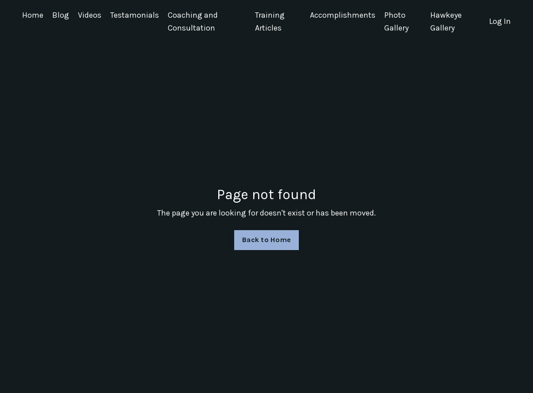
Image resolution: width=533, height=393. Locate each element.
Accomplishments (342, 15)
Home (32, 15)
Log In (500, 21)
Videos (89, 15)
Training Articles (270, 21)
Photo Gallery (396, 21)
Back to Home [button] (266, 239)
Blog (60, 15)
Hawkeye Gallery (446, 21)
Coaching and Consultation (193, 21)
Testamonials (134, 15)
